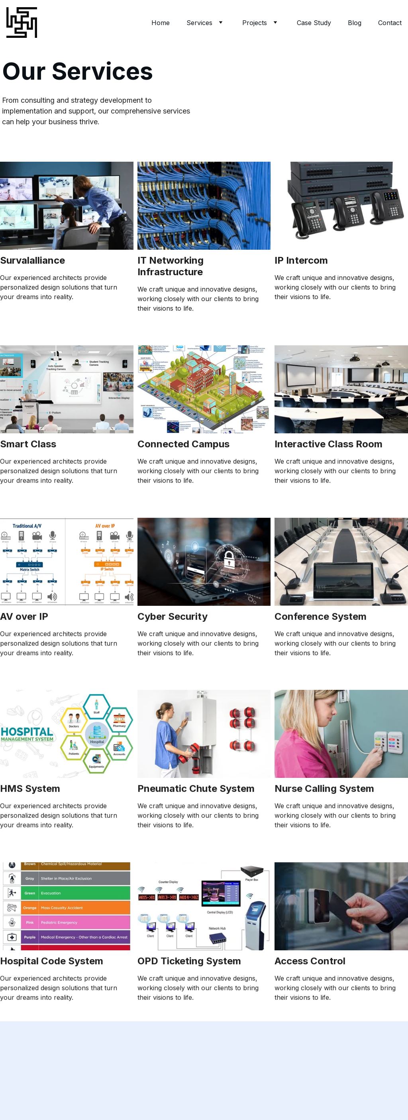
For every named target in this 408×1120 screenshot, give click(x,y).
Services (199, 23)
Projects (254, 23)
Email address (20, 1063)
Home (160, 23)
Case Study (314, 23)
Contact (390, 23)
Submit (26, 1104)
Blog (354, 23)
